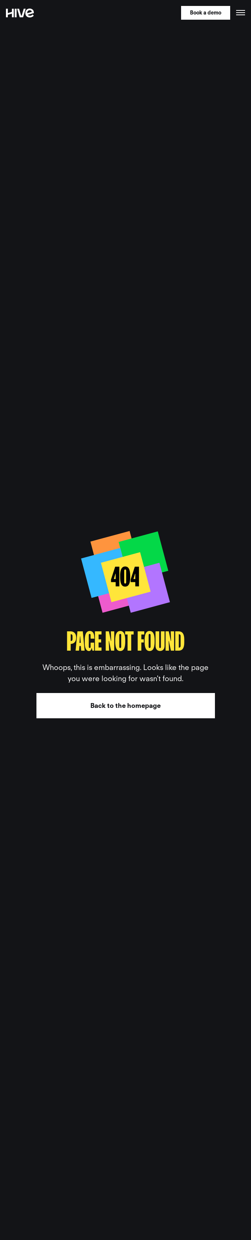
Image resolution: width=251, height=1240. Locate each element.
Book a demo (205, 13)
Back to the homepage (125, 705)
